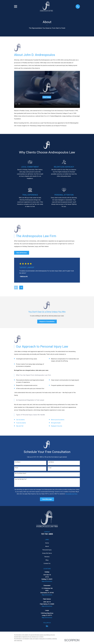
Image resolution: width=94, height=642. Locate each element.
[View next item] (21, 287)
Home (47, 543)
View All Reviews (21, 253)
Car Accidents (20, 419)
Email (49, 467)
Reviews (47, 556)
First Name (17, 462)
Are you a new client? (20, 473)
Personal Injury (47, 550)
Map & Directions (47, 581)
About (47, 546)
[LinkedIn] (47, 626)
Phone (16, 467)
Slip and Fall (19, 426)
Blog (47, 560)
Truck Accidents (21, 423)
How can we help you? (21, 479)
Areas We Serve (47, 553)
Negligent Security (56, 426)
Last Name (51, 462)
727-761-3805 (47, 534)
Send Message (47, 499)
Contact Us (47, 563)
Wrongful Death (56, 423)
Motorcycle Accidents (57, 419)
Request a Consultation (47, 321)
